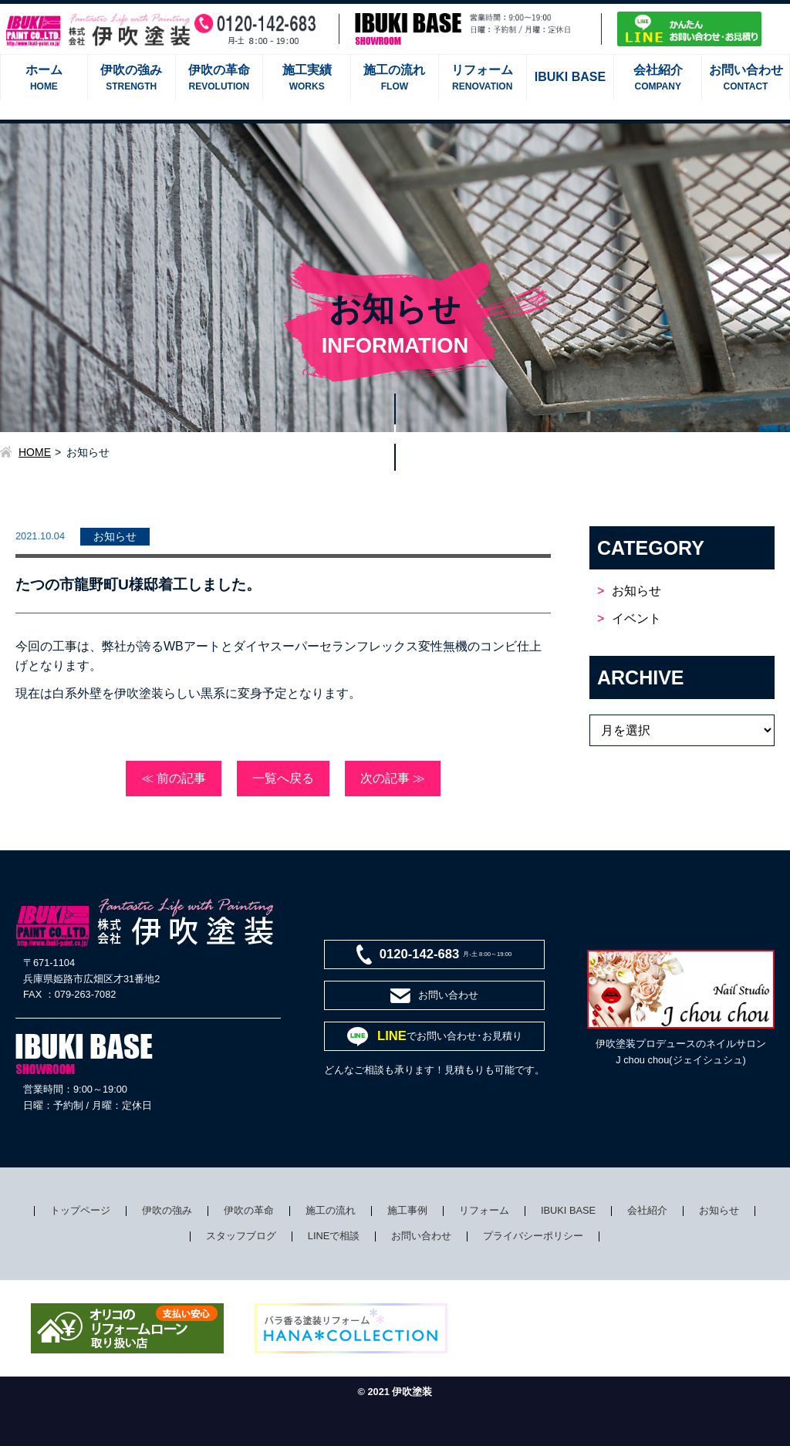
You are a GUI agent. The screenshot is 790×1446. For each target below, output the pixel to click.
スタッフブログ (241, 1236)
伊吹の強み (167, 1210)
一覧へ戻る (283, 778)
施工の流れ (331, 1210)
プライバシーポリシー (533, 1236)
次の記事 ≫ (392, 778)
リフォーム (484, 1210)
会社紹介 (647, 1210)
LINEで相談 (334, 1236)
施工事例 (407, 1210)
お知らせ (636, 590)
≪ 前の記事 (173, 778)
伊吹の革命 (249, 1210)
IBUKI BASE (568, 1210)
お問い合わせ (421, 1236)
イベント (636, 618)
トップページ (80, 1210)
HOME (35, 452)
